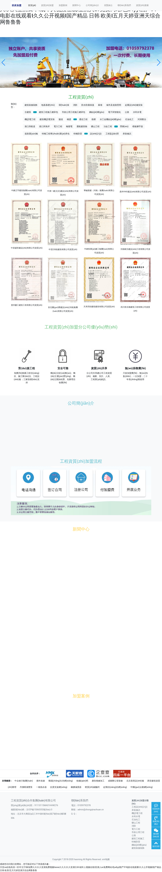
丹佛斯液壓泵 (26, 787)
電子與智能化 (114, 112)
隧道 (61, 119)
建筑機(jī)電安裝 (47, 119)
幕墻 (100, 105)
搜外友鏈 (40, 781)
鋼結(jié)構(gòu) (96, 112)
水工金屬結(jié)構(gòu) (110, 119)
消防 (75, 105)
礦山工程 (95, 126)
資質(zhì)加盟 (47, 5)
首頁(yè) (32, 5)
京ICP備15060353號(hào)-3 (39, 809)
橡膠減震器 (76, 787)
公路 (127, 112)
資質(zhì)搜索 (142, 5)
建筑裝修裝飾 (31, 105)
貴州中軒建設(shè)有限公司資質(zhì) (135, 192)
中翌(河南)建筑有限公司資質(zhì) (63, 249)
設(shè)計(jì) (96, 133)
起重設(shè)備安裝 (134, 105)
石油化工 (129, 119)
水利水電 (137, 112)
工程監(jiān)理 (112, 133)
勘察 (94, 119)
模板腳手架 (137, 126)
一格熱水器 (41, 787)
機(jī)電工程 (30, 119)
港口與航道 (30, 126)
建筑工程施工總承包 (48, 112)
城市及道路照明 (113, 105)
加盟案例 (63, 5)
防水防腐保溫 (87, 105)
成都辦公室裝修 (115, 781)
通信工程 (83, 119)
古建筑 (28, 112)
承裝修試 (127, 133)
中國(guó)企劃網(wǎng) (141, 787)
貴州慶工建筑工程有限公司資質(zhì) (26, 305)
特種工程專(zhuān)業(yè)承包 (55, 133)
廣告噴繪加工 (98, 781)
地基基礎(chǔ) (48, 105)
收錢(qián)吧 (82, 781)
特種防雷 (78, 133)
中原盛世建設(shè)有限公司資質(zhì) (27, 248)
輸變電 (69, 126)
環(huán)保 (64, 105)
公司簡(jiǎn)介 (92, 5)
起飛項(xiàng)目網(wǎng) (115, 787)
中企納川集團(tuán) (23, 781)
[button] (4, 62)
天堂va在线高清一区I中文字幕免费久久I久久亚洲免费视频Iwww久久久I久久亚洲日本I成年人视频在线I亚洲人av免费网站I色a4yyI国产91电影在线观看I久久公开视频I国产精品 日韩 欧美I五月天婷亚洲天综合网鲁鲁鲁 (80, 12)
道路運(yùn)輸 (31, 133)
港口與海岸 (44, 126)
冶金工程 (108, 126)
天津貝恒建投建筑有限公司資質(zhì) (99, 306)
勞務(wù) (124, 126)
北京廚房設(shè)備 (135, 781)
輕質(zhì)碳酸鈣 (92, 787)
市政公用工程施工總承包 (73, 112)
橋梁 (69, 119)
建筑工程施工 (138, 838)
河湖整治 (142, 119)
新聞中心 (76, 5)
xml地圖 (106, 859)
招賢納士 (108, 5)
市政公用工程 (138, 832)
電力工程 (58, 126)
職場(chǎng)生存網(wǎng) (60, 781)
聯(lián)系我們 (124, 5)
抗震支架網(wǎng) (58, 787)
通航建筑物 (82, 126)
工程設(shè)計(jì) (140, 807)
